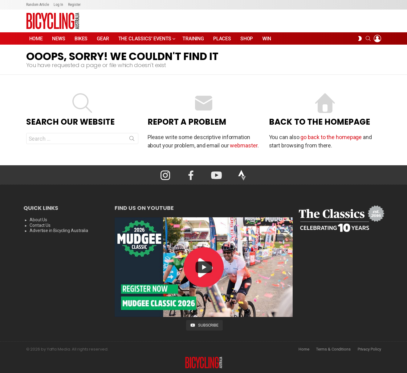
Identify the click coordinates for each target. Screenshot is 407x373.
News (58, 39)
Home (36, 39)
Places (222, 39)
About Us (38, 219)
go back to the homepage (331, 137)
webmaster (243, 145)
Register (74, 4)
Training (193, 39)
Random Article (37, 4)
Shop (246, 39)
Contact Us (40, 225)
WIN (266, 39)
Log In (58, 4)
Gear (103, 39)
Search (132, 139)
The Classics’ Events (145, 40)
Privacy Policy (369, 349)
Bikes (81, 39)
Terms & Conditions (333, 349)
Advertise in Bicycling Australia (59, 230)
